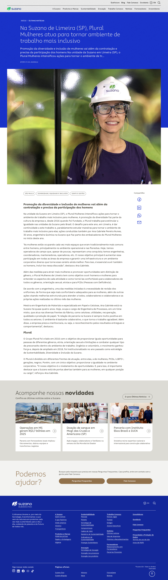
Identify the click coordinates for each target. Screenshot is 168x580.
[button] (56, 9)
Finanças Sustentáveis (89, 542)
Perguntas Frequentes (141, 530)
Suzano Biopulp (61, 576)
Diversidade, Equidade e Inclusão (53, 193)
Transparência (60, 529)
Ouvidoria (144, 3)
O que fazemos (61, 520)
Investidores (138, 514)
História (58, 526)
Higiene (58, 542)
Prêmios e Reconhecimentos (117, 539)
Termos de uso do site (141, 539)
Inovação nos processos (90, 553)
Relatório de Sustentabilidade (92, 534)
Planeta (84, 520)
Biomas (109, 576)
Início (23, 21)
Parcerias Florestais (114, 552)
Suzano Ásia (59, 572)
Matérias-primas (61, 536)
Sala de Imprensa (113, 536)
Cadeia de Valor (87, 531)
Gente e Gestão (78, 193)
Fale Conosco (132, 3)
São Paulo (29, 193)
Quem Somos (60, 517)
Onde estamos (60, 523)
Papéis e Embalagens (63, 539)
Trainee (109, 520)
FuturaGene (111, 572)
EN (154, 3)
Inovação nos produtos (89, 556)
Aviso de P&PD (138, 542)
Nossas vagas (112, 517)
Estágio (109, 523)
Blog (123, 3)
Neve (83, 576)
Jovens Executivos (114, 526)
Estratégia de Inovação (89, 550)
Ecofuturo (115, 3)
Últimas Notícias (36, 21)
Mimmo (84, 572)
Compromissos (86, 528)
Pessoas (84, 517)
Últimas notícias (113, 533)
